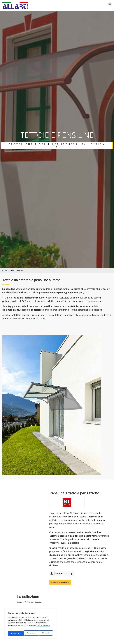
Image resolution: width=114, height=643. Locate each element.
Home (4, 271)
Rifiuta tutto (30, 633)
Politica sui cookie (43, 627)
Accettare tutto (45, 633)
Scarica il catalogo (63, 574)
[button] (110, 4)
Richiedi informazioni (63, 584)
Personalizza (15, 633)
